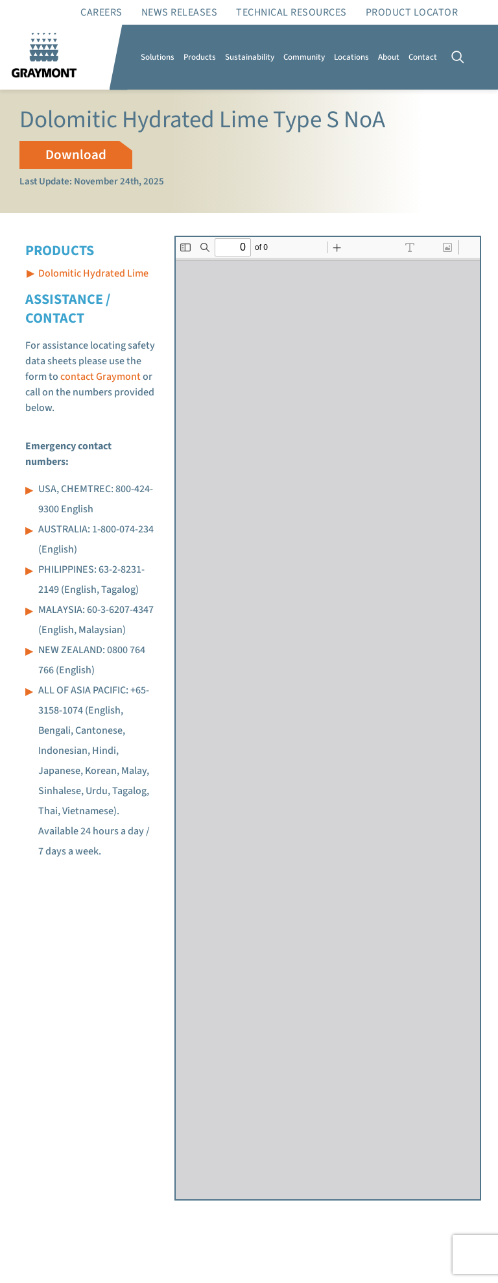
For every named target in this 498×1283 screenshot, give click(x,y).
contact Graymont (100, 376)
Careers (101, 12)
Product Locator (412, 12)
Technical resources (291, 12)
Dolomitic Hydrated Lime (93, 273)
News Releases (179, 12)
